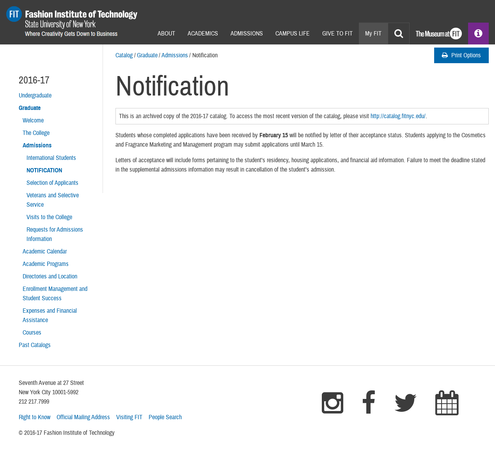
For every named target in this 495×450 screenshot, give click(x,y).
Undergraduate (35, 95)
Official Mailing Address (83, 417)
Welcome (33, 120)
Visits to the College (49, 217)
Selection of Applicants (52, 183)
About (166, 33)
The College (36, 133)
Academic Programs (46, 264)
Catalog (124, 55)
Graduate (147, 55)
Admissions (247, 33)
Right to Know (34, 417)
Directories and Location (50, 276)
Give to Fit (337, 33)
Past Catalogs (35, 345)
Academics (203, 33)
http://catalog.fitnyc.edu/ (398, 116)
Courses (32, 333)
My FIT (373, 33)
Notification (44, 170)
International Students (51, 158)
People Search (165, 417)
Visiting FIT (129, 417)
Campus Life (292, 33)
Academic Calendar (45, 251)
